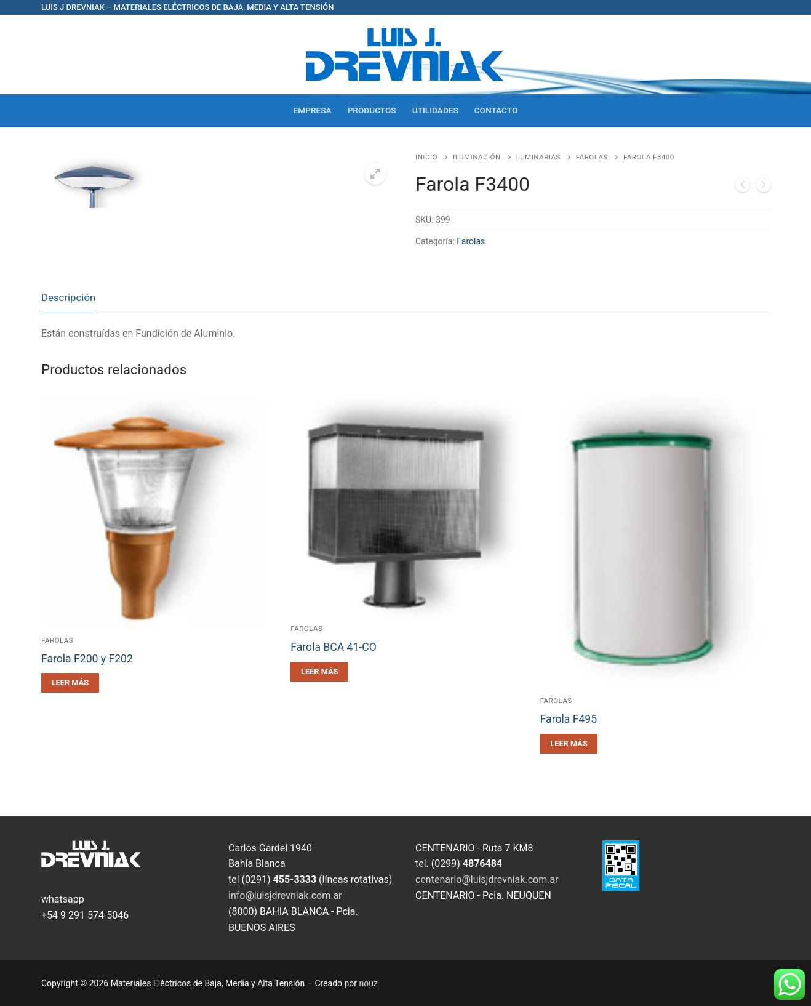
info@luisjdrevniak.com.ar (285, 895)
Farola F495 (568, 719)
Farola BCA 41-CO (333, 647)
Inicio (426, 157)
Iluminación (477, 157)
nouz (368, 983)
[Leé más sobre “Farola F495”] (569, 744)
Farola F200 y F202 (87, 659)
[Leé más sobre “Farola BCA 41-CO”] (319, 672)
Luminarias (538, 157)
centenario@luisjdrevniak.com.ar (487, 879)
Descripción (68, 297)
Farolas (592, 157)
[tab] (68, 298)
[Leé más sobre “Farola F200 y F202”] (70, 683)
